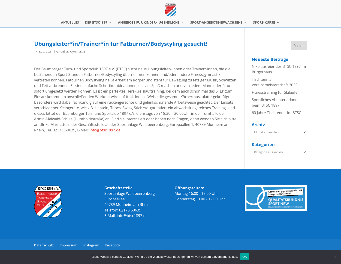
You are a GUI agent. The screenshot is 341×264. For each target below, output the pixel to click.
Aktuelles (62, 52)
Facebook (112, 245)
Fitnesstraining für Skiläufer (275, 92)
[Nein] (335, 257)
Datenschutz (44, 245)
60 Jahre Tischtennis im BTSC (276, 112)
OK (244, 256)
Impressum (68, 245)
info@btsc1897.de (105, 130)
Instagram (91, 245)
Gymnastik (77, 52)
